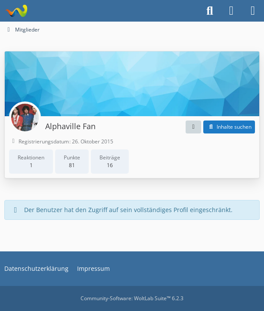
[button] (193, 127)
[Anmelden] (231, 11)
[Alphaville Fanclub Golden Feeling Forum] (16, 10)
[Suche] (209, 10)
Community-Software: (132, 298)
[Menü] (252, 10)
